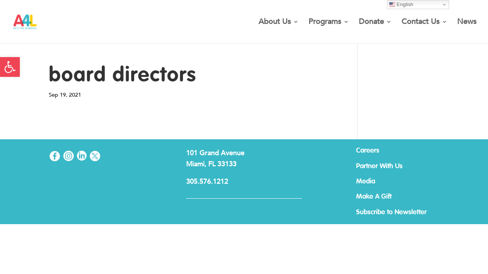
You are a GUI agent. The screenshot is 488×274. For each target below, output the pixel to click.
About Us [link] (274, 23)
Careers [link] (367, 150)
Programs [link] (324, 23)
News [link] (467, 23)
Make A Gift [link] (374, 196)
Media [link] (365, 181)
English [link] (401, 5)
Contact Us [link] (420, 23)
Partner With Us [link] (379, 166)
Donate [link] (371, 23)
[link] (10, 67)
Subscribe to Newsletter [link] (391, 212)
